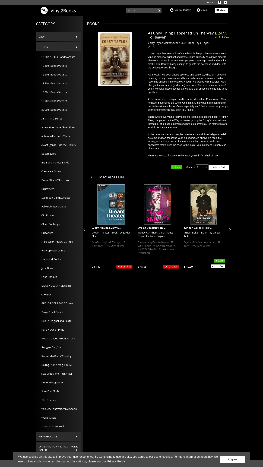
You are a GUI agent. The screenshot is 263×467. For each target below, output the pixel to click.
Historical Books (50, 259)
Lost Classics (48, 277)
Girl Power (46, 215)
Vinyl (42, 37)
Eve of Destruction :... (152, 227)
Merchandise (48, 436)
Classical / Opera (50, 171)
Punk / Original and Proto (55, 321)
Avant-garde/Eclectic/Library (57, 145)
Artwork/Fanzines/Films (54, 136)
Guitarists (46, 233)
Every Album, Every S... (106, 227)
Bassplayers (47, 153)
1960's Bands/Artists (53, 74)
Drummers (46, 189)
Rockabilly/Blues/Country (55, 356)
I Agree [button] (232, 459)
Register (187, 9)
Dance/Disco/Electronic (54, 180)
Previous (85, 229)
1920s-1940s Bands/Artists (57, 57)
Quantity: (190, 167)
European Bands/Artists (54, 197)
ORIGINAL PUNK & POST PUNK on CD (58, 448)
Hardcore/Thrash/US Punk (56, 241)
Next (229, 229)
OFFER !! (45, 294)
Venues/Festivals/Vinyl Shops (58, 409)
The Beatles (47, 400)
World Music (47, 417)
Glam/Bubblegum (50, 224)
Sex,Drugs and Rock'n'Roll (55, 373)
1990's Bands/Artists (53, 101)
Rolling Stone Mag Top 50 (55, 365)
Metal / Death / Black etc (55, 285)
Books (43, 47)
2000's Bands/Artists (53, 109)
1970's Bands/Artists (53, 83)
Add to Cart (219, 167)
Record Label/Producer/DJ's (57, 338)
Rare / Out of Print (51, 329)
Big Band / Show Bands (54, 162)
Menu (221, 10)
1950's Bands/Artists (53, 65)
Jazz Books (47, 268)
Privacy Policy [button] (116, 461)
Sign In (178, 9)
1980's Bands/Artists (53, 92)
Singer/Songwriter (51, 382)
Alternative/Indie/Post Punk (57, 127)
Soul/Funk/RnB (49, 391)
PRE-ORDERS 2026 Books (56, 303)
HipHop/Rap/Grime (52, 250)
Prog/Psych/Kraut (51, 312)
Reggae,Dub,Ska (50, 347)
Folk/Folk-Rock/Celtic (52, 206)
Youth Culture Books (52, 426)
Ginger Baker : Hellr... (198, 227)
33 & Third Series (50, 118)
